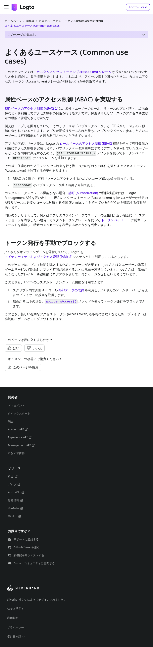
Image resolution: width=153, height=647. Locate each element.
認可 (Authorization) (83, 193)
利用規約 (12, 618)
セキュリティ (15, 608)
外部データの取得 (71, 290)
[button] (138, 7)
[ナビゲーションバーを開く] (6, 7)
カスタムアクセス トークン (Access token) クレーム (74, 72)
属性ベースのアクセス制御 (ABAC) (31, 108)
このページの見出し (21, 34)
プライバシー (15, 627)
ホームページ (13, 21)
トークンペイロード (115, 220)
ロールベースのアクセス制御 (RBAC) (86, 143)
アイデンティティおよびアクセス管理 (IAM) (38, 256)
